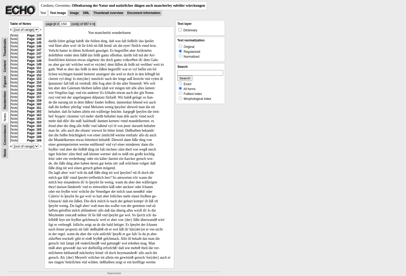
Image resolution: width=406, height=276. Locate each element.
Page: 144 (34, 35)
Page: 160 (34, 104)
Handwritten (5, 100)
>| (93, 24)
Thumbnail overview (108, 13)
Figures (5, 81)
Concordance (5, 135)
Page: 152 (34, 71)
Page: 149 (34, 61)
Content (5, 66)
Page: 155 (34, 86)
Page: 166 (34, 133)
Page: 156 (34, 93)
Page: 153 (34, 79)
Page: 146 (34, 46)
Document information (143, 13)
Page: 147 (34, 50)
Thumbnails (5, 47)
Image (74, 13)
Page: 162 (34, 111)
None (5, 153)
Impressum (114, 273)
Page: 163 (34, 119)
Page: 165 (34, 126)
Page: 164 (34, 122)
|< (55, 24)
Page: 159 (34, 100)
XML (86, 13)
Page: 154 (34, 82)
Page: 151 (34, 68)
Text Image (58, 13)
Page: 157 (34, 97)
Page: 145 (34, 39)
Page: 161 (34, 108)
